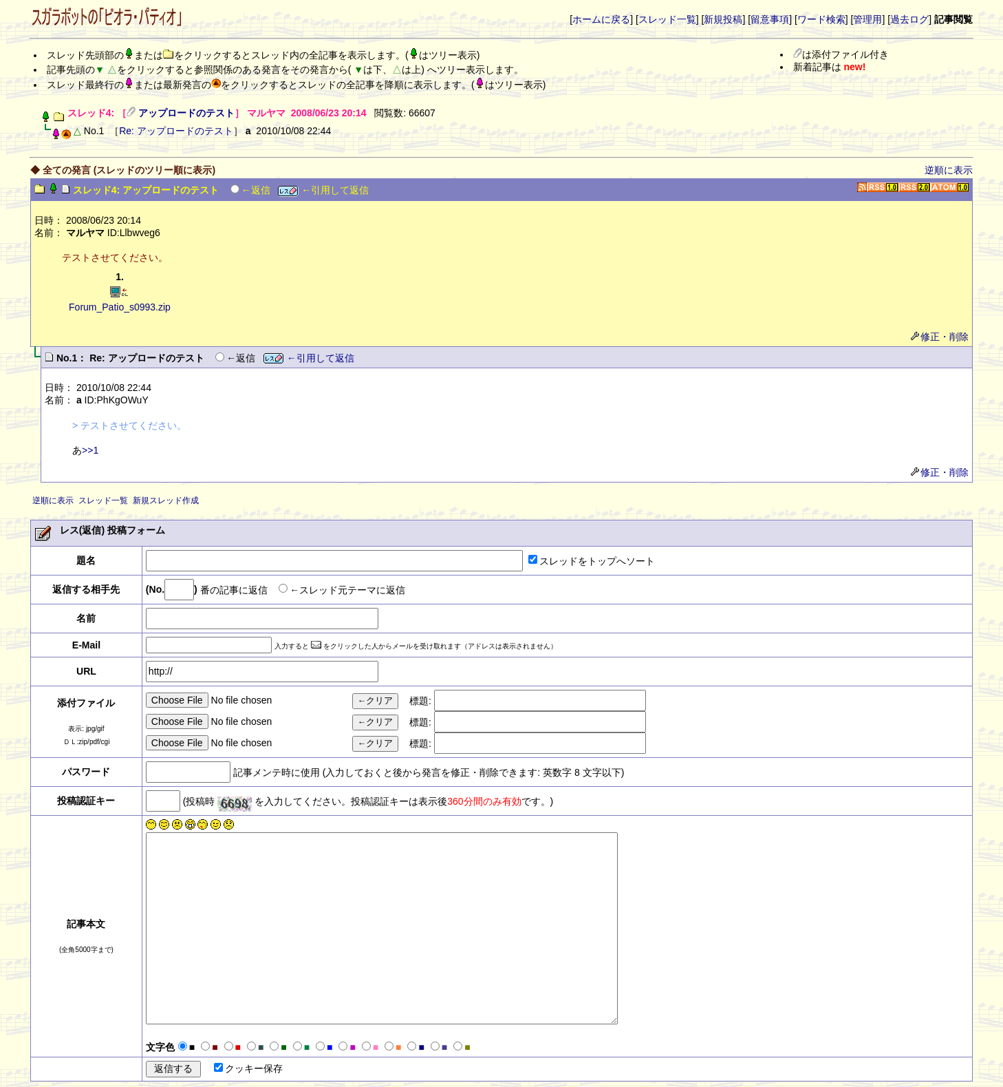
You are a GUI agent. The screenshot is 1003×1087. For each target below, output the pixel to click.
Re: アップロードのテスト (176, 130)
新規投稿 (723, 19)
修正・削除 (940, 336)
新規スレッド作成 (166, 500)
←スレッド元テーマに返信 (347, 589)
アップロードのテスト (186, 112)
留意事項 (770, 19)
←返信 (255, 190)
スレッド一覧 (667, 19)
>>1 (90, 450)
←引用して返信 (323, 190)
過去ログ (909, 19)
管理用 (867, 19)
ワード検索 (821, 19)
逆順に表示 (949, 170)
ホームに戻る (601, 19)
